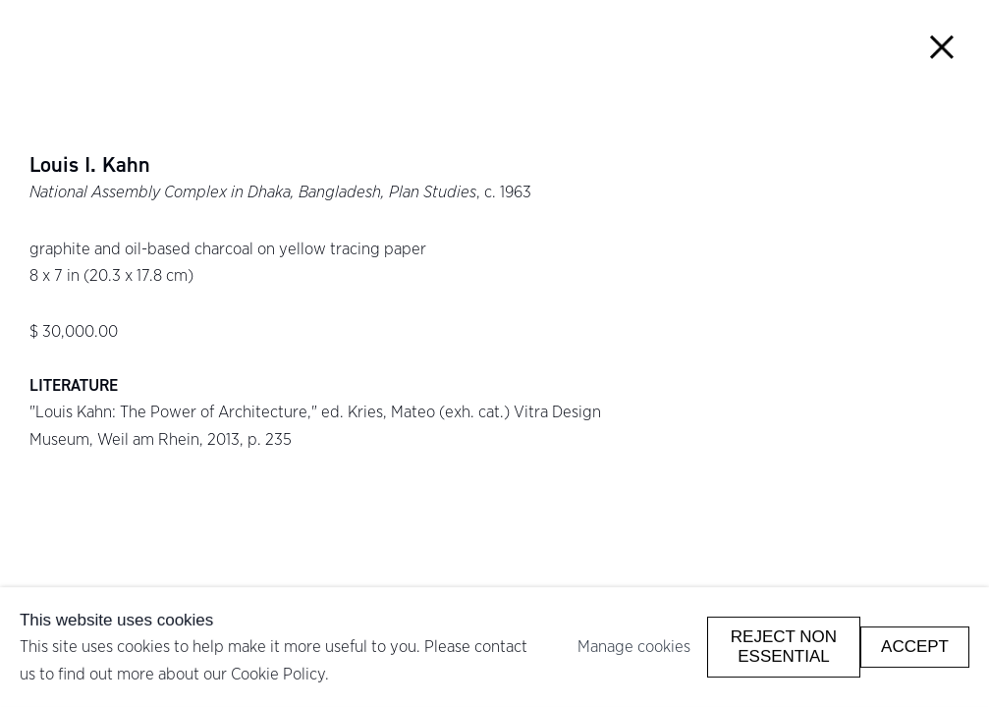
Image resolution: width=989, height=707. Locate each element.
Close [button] (941, 47)
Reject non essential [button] (784, 646)
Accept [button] (915, 646)
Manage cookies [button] (633, 646)
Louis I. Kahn (89, 165)
